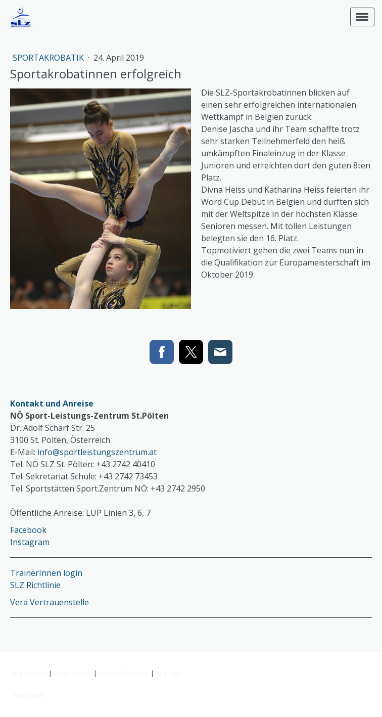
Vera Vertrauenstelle (49, 602)
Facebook (28, 529)
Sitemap (168, 673)
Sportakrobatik (49, 57)
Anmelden (28, 695)
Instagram (30, 542)
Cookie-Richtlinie (124, 673)
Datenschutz (73, 673)
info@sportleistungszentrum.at (97, 452)
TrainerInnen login (46, 572)
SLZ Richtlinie (35, 585)
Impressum (30, 673)
